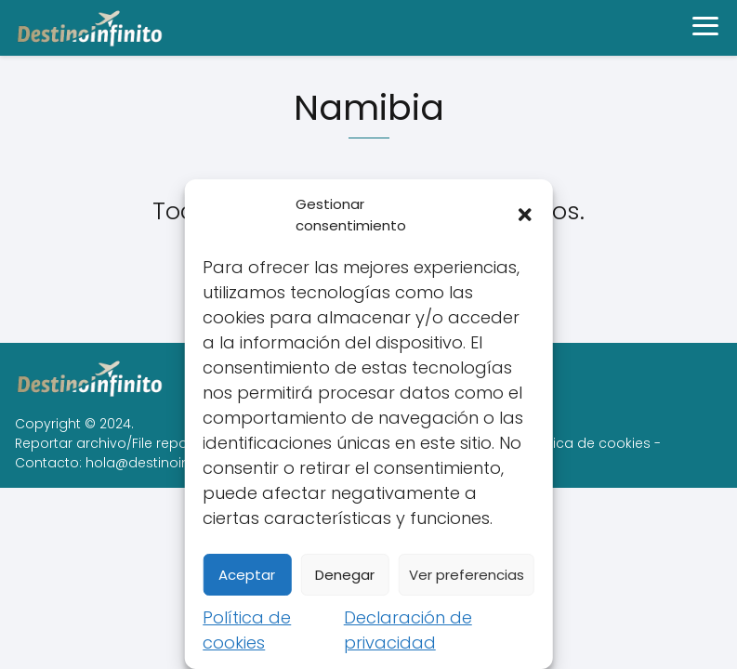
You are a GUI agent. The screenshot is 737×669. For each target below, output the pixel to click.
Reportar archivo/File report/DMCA (128, 443)
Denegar (345, 574)
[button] (525, 214)
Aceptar (246, 574)
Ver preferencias (466, 574)
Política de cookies (247, 630)
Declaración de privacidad (408, 630)
